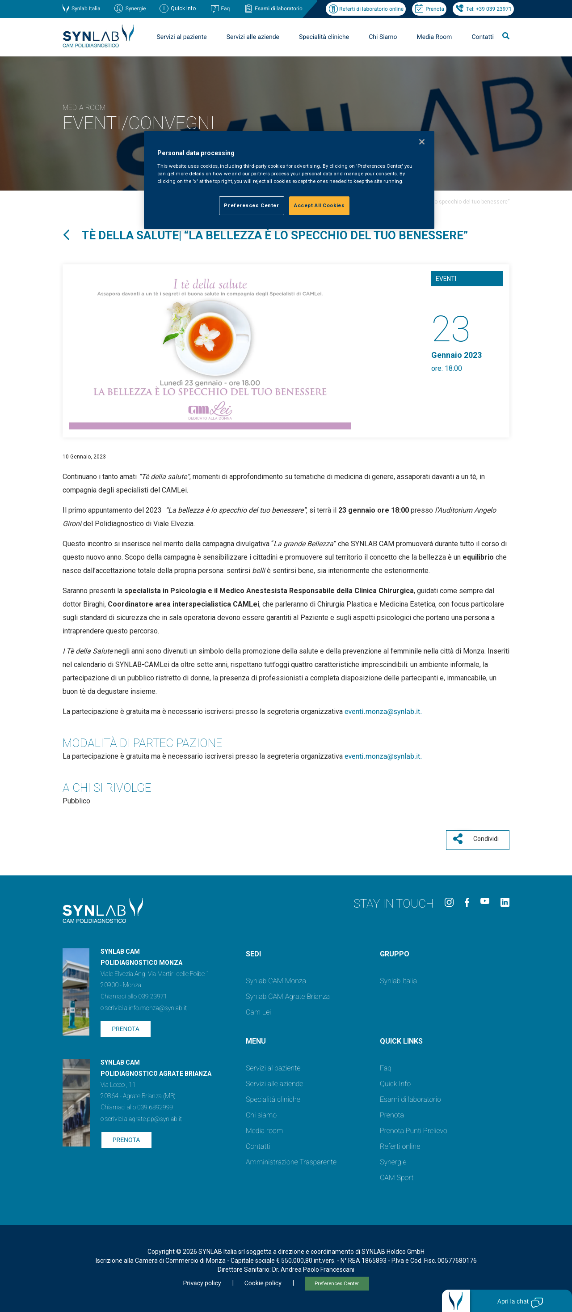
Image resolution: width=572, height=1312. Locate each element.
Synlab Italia (86, 8)
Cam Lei (258, 1009)
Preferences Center (337, 1281)
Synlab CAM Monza (276, 978)
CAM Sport (396, 1175)
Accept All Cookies (319, 205)
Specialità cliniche (324, 37)
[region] (289, 180)
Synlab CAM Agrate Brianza (288, 993)
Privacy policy (202, 1280)
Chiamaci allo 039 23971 (134, 994)
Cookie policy (263, 1280)
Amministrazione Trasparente (291, 1159)
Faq (225, 8)
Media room (264, 1128)
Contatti (482, 37)
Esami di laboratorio (279, 8)
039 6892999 (155, 1104)
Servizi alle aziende (253, 37)
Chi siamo (261, 1112)
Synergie (136, 8)
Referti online (400, 1143)
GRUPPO (394, 951)
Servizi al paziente (182, 37)
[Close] (422, 142)
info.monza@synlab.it (158, 1005)
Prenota (434, 9)
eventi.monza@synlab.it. (383, 711)
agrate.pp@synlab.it (155, 1116)
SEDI (253, 951)
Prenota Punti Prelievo (413, 1128)
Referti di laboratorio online (371, 9)
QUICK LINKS (401, 1038)
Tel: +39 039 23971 (489, 9)
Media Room (434, 37)
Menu (256, 1038)
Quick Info (395, 1081)
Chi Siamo (383, 37)
